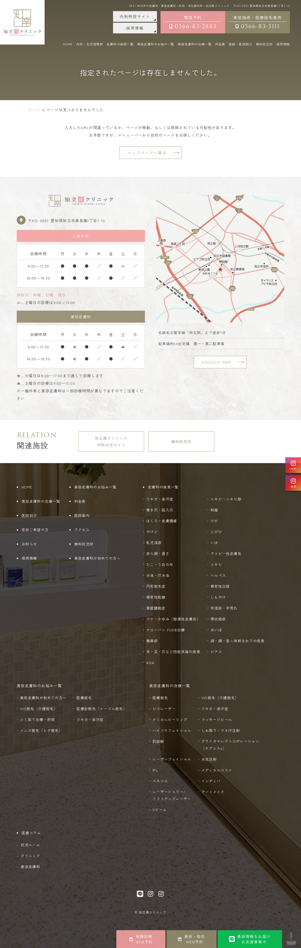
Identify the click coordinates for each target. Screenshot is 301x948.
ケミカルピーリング (170, 719)
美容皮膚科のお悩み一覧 (95, 487)
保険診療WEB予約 (141, 939)
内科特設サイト (135, 16)
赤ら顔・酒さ (157, 553)
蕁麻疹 (152, 640)
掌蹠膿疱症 (156, 608)
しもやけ (218, 597)
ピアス (216, 651)
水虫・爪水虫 (157, 575)
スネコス (160, 781)
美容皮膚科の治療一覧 (41, 501)
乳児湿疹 (154, 542)
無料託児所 (264, 44)
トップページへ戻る (147, 152)
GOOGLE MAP (217, 362)
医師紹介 (29, 515)
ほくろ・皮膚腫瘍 (161, 520)
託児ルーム (30, 844)
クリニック (30, 855)
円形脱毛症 (156, 586)
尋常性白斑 (220, 586)
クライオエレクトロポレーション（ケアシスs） (230, 744)
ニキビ (216, 564)
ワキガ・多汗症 (159, 499)
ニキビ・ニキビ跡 (225, 499)
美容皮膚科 (30, 866)
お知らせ (29, 544)
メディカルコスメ (216, 770)
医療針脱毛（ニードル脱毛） (101, 708)
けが (214, 520)
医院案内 (82, 515)
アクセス (82, 529)
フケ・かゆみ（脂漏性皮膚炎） (173, 619)
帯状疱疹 (218, 619)
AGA (150, 662)
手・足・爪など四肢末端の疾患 (173, 651)
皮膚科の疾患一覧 (163, 487)
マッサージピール (216, 719)
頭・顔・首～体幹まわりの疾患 (237, 640)
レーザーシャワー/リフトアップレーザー (172, 795)
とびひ (216, 531)
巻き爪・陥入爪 (159, 509)
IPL (155, 770)
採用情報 (135, 28)
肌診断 (158, 741)
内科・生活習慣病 (89, 44)
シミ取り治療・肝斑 (37, 719)
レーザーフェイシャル (172, 759)
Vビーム (160, 809)
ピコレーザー (164, 708)
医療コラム (31, 832)
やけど (152, 531)
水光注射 (209, 759)
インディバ (211, 781)
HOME (67, 44)
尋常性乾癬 (156, 597)
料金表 (220, 44)
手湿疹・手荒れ (224, 608)
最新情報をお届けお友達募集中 (250, 939)
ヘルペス (218, 575)
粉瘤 (214, 509)
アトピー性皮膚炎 (225, 553)
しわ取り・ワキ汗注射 (220, 730)
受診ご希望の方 (35, 529)
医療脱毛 (84, 697)
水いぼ (216, 629)
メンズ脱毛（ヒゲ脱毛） (41, 730)
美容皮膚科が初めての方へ (97, 558)
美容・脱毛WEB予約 (191, 939)
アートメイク (213, 791)
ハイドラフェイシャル (172, 730)
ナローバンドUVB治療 (165, 629)
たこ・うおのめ (159, 564)
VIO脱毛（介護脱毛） (39, 708)
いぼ (214, 542)
